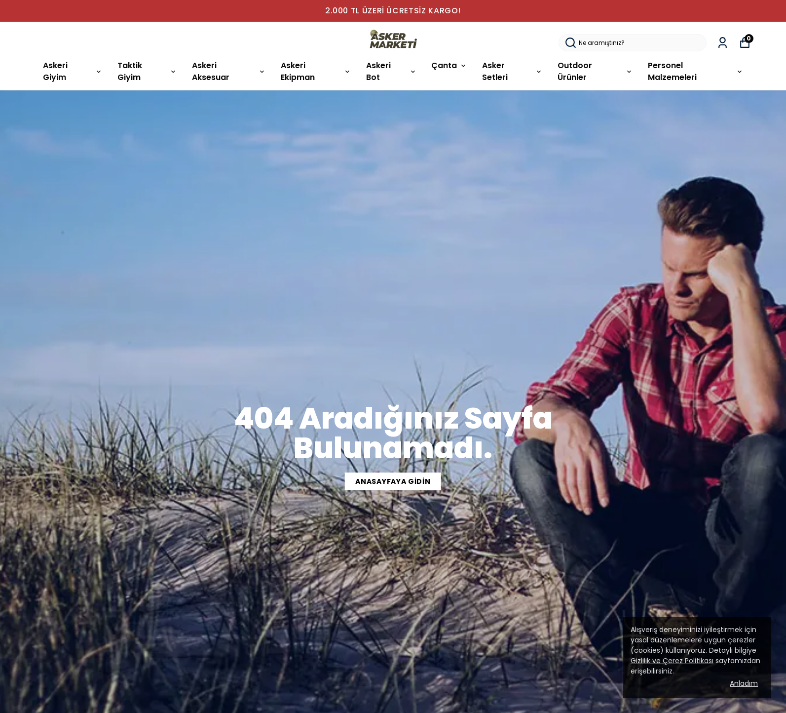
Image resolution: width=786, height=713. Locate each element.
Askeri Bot (391, 71)
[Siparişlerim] (722, 43)
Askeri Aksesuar (229, 71)
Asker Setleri (512, 71)
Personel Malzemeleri (696, 71)
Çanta (449, 65)
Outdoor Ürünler (595, 71)
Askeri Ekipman (316, 71)
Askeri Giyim (73, 71)
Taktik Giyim (147, 71)
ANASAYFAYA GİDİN (392, 481)
